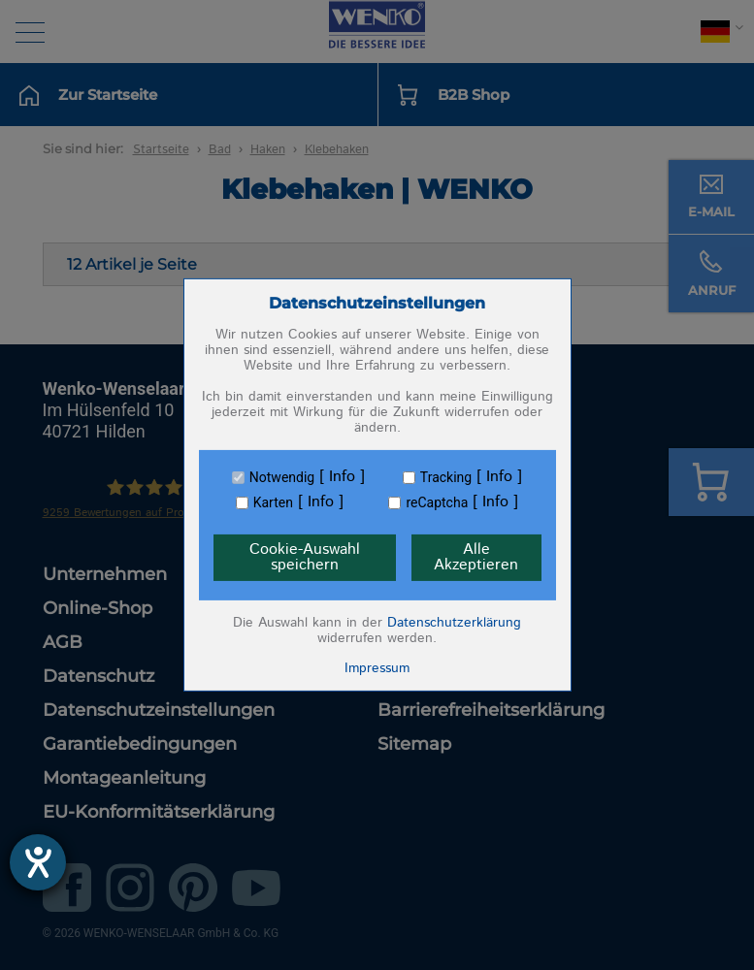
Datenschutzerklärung (454, 622)
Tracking (446, 477)
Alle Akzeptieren (476, 557)
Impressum (377, 668)
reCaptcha (437, 502)
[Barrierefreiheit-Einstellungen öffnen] (38, 862)
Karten (273, 502)
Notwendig (281, 477)
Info (342, 477)
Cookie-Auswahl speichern (304, 557)
